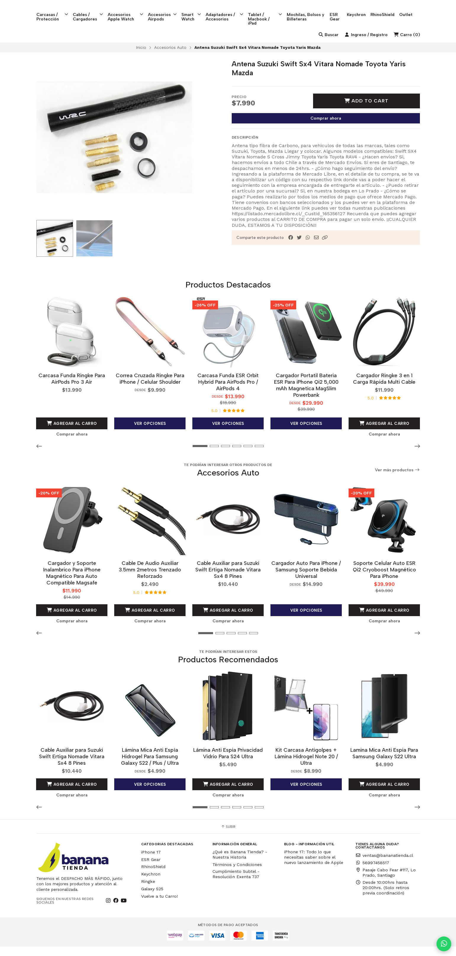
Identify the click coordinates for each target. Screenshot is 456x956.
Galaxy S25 (152, 898)
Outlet (413, 9)
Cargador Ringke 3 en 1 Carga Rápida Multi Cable (384, 389)
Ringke (148, 891)
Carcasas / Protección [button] (52, 11)
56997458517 (372, 872)
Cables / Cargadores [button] (89, 11)
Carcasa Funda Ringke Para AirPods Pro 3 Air (71, 389)
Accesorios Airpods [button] (165, 11)
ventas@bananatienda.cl (384, 865)
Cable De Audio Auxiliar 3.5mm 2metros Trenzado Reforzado (150, 579)
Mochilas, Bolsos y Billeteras (311, 11)
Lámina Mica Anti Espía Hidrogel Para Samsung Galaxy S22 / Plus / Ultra (150, 766)
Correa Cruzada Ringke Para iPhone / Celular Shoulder (150, 389)
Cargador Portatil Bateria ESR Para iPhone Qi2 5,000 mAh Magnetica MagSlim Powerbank (306, 396)
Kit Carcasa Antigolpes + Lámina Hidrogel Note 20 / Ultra (306, 766)
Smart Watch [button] (195, 11)
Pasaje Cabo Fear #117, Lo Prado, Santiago (385, 882)
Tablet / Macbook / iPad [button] (270, 13)
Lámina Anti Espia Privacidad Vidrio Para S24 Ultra (228, 762)
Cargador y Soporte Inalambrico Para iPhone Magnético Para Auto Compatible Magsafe (72, 583)
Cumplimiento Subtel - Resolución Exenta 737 (236, 884)
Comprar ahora (325, 129)
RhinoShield (390, 9)
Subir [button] (228, 836)
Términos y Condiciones (237, 874)
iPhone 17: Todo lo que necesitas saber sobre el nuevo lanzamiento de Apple (313, 867)
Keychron (363, 9)
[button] (325, 248)
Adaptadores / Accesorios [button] (229, 11)
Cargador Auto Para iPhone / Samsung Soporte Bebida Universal (306, 579)
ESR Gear (341, 11)
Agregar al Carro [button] (72, 434)
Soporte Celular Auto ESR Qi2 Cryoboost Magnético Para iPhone (384, 579)
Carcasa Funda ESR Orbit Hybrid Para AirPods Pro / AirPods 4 (228, 392)
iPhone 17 (151, 861)
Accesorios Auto (170, 58)
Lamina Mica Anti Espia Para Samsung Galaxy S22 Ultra (384, 762)
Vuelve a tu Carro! (159, 905)
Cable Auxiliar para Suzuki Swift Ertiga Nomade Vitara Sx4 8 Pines (228, 579)
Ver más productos (397, 480)
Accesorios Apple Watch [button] (127, 11)
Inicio (141, 58)
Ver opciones (150, 434)
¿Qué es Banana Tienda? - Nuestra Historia (239, 864)
